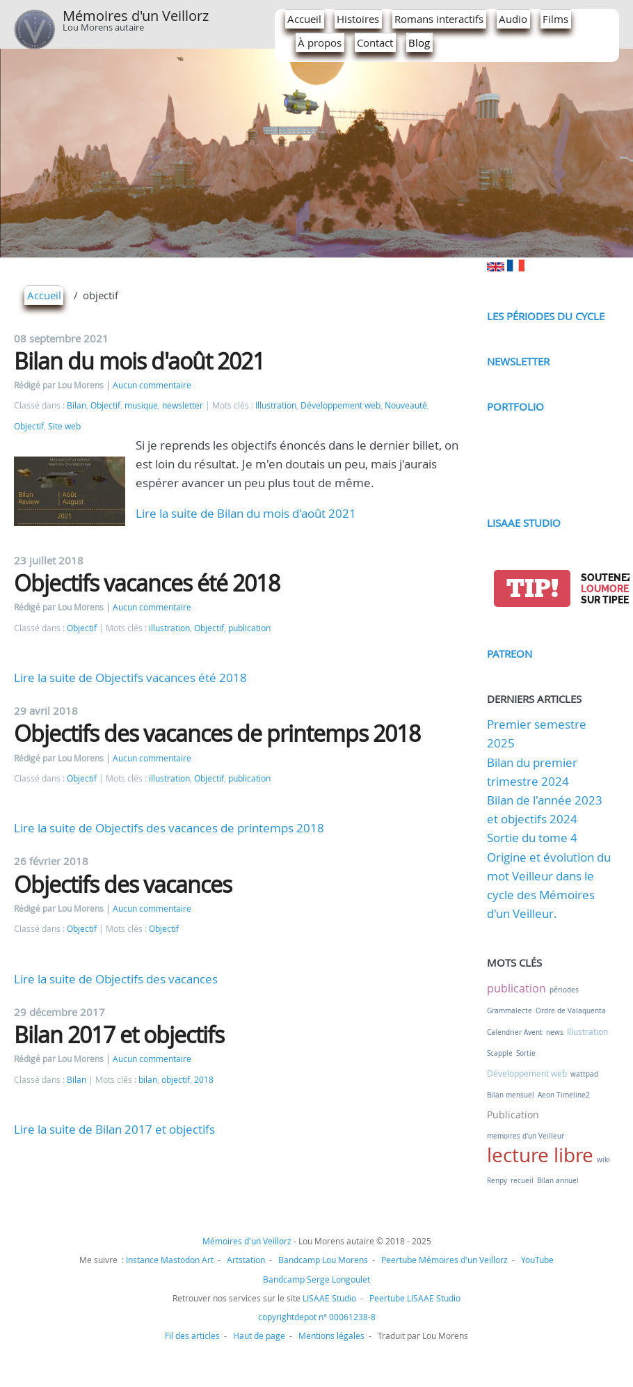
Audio (513, 19)
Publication (513, 1114)
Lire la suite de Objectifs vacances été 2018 (130, 677)
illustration (169, 628)
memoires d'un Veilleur (525, 1136)
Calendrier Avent (515, 1032)
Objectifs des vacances (123, 884)
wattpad (584, 1074)
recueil (522, 1180)
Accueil (304, 19)
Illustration (275, 405)
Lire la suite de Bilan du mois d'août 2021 (246, 513)
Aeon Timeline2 (564, 1095)
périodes (564, 989)
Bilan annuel (558, 1180)
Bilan (76, 405)
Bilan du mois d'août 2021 (139, 361)
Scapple (500, 1053)
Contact (375, 42)
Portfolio (515, 406)
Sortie (526, 1053)
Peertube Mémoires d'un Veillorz (444, 1259)
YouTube (537, 1259)
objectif (175, 1080)
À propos (320, 42)
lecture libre (540, 1155)
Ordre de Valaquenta (571, 1010)
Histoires (358, 19)
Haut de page (259, 1335)
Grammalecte (509, 1010)
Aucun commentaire (152, 385)
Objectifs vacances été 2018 (147, 583)
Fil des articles (192, 1335)
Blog (419, 42)
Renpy (497, 1180)
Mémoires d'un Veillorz (136, 15)
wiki (603, 1159)
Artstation (246, 1259)
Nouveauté (406, 405)
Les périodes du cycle (545, 316)
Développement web (340, 405)
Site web (64, 426)
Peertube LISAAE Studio (414, 1297)
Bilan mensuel (510, 1095)
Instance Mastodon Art (170, 1259)
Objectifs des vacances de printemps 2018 (217, 733)
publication (249, 628)
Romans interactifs (438, 19)
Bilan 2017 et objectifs (119, 1034)
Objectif (105, 405)
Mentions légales (331, 1335)
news (554, 1032)
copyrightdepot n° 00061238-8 (317, 1316)
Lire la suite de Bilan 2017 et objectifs (114, 1129)
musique (141, 405)
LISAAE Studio (524, 523)
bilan (147, 1080)
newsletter (182, 405)
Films (555, 19)
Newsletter (518, 361)
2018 (204, 1080)
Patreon (509, 653)
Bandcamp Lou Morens (323, 1259)
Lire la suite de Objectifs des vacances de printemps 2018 (169, 828)
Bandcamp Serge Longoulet (316, 1279)
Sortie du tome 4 (532, 838)
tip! (532, 588)
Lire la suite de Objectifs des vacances (116, 979)
